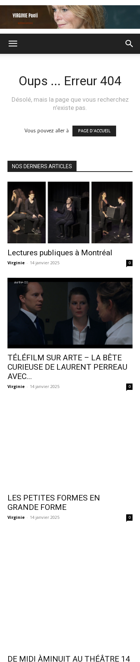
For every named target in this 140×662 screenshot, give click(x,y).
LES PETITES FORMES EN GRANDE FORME (53, 477)
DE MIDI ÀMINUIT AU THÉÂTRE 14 (68, 578)
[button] (13, 44)
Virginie (16, 262)
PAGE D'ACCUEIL (94, 131)
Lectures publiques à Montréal (59, 252)
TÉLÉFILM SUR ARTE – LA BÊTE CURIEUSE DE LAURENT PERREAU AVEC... (67, 367)
